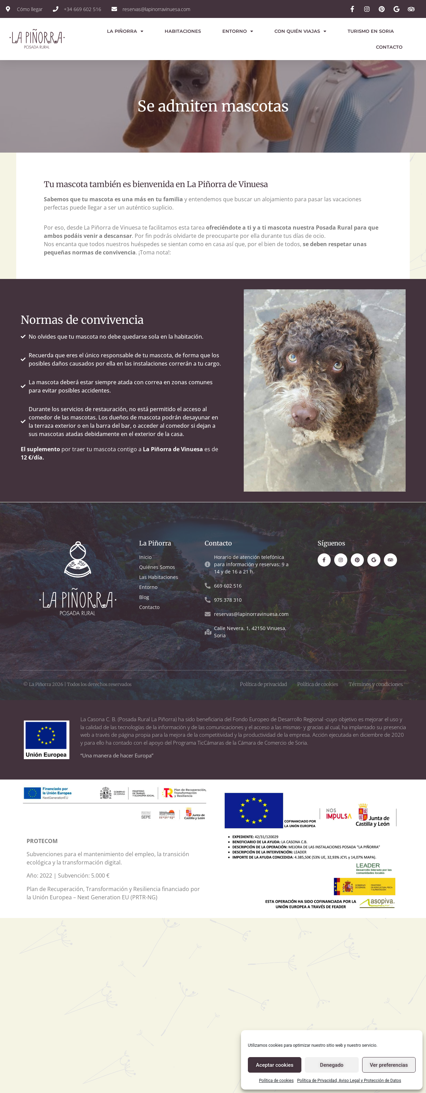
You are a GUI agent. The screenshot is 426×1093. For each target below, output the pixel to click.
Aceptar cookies (274, 1065)
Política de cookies (276, 1080)
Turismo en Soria (371, 31)
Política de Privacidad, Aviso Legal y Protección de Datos (349, 1080)
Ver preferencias (389, 1065)
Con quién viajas (300, 31)
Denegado (331, 1065)
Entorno (237, 31)
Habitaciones (183, 31)
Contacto (389, 47)
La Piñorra (125, 31)
